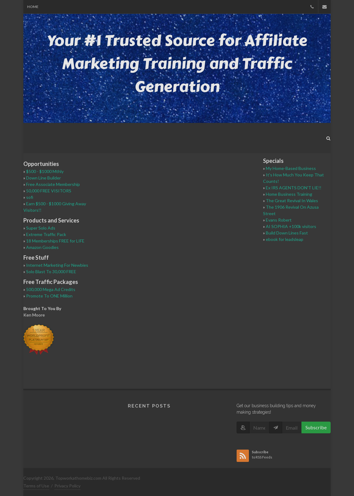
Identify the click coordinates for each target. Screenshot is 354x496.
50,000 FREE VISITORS (48, 190)
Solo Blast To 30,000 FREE (51, 271)
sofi (29, 197)
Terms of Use (36, 485)
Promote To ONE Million (49, 295)
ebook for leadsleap (284, 239)
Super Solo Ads (40, 227)
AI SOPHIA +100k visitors (291, 226)
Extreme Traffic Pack (46, 234)
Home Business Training (289, 194)
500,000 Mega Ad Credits (50, 289)
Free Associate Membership (53, 184)
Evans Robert (279, 219)
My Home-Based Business (291, 168)
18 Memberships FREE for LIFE (55, 240)
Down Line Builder (43, 177)
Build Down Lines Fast (287, 232)
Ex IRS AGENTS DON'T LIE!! (293, 187)
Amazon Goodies (42, 247)
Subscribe (316, 427)
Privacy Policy (67, 485)
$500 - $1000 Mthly (45, 171)
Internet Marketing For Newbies (57, 265)
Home (32, 6)
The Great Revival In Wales (292, 200)
